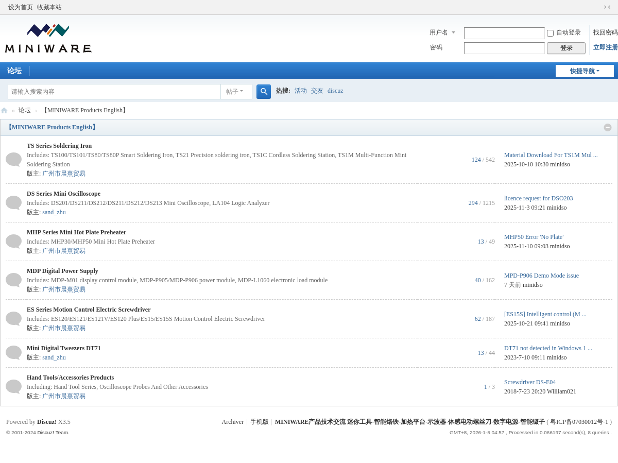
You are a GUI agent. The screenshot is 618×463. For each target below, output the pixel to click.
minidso (560, 164)
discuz (336, 90)
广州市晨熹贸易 (63, 173)
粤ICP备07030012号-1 (579, 421)
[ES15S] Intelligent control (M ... (545, 314)
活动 (301, 90)
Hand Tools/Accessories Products (70, 377)
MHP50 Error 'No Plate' (533, 237)
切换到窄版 (607, 7)
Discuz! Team (52, 432)
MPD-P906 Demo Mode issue (541, 275)
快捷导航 (582, 71)
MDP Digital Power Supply (62, 271)
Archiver (233, 421)
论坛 (25, 110)
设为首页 (20, 7)
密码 (436, 47)
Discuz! (47, 421)
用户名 (439, 32)
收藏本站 (49, 7)
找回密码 (605, 32)
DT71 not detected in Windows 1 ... (548, 348)
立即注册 (605, 47)
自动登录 (564, 32)
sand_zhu (53, 212)
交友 (317, 90)
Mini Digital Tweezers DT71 (64, 348)
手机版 (259, 421)
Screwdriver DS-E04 (530, 382)
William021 (561, 391)
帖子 (232, 91)
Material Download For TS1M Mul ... (551, 155)
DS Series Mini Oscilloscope (63, 193)
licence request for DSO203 (538, 198)
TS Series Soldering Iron (59, 145)
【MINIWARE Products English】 (52, 127)
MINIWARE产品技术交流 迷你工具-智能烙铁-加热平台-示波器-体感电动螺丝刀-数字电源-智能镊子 (4, 110)
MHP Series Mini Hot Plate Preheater (76, 232)
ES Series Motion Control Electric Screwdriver (89, 309)
